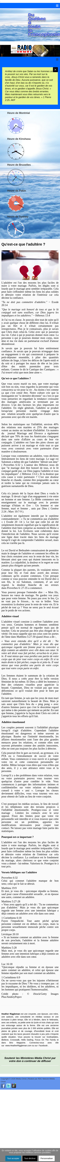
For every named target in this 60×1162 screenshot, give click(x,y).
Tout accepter (13, 1158)
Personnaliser (47, 1158)
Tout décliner (30, 1158)
